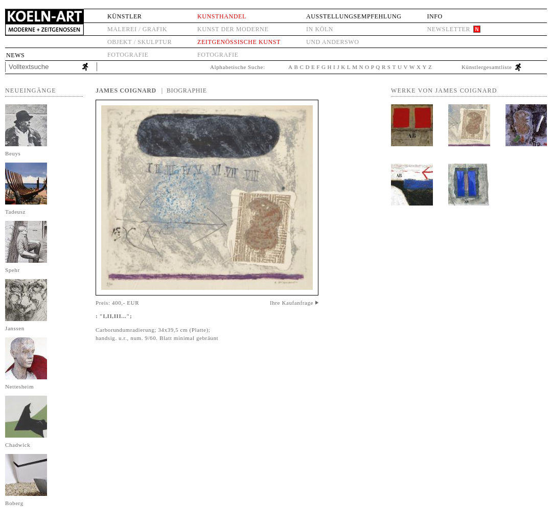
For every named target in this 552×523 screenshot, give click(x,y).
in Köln (319, 29)
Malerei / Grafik (137, 29)
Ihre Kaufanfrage (291, 303)
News (15, 55)
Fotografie (127, 54)
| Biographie (184, 90)
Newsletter (448, 29)
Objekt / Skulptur (139, 42)
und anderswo (332, 42)
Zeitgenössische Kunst (239, 42)
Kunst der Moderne (232, 29)
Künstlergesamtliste (487, 67)
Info (434, 16)
